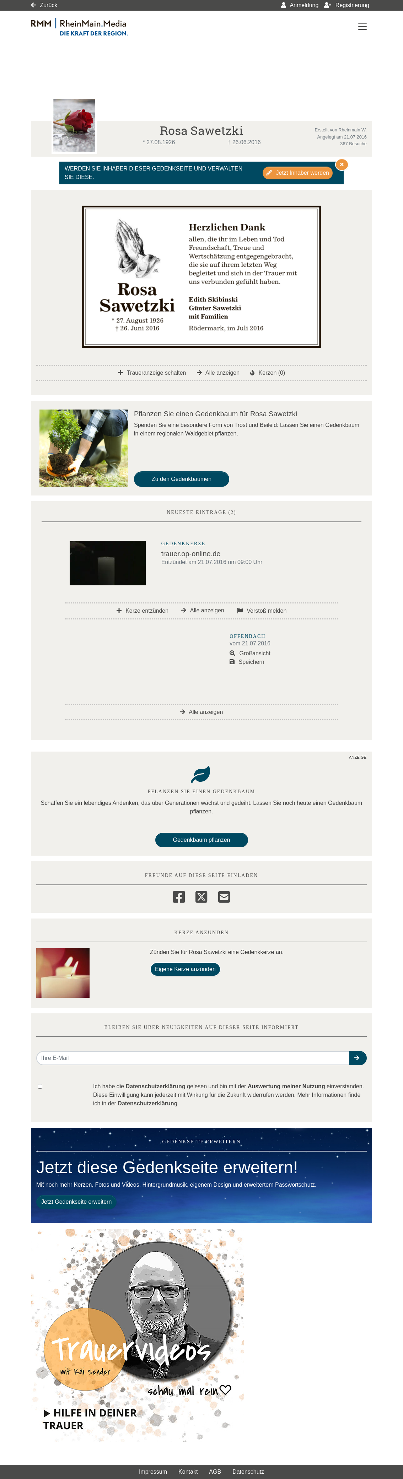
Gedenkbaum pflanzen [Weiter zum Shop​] (201, 840)
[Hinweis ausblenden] (342, 164)
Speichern (247, 662)
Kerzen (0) (267, 373)
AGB (215, 1472)
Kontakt (188, 1472)
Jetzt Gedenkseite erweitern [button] (76, 1202)
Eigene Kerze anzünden (185, 969)
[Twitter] (201, 895)
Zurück (44, 5)
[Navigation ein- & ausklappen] (362, 26)
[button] (358, 1058)
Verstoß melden (262, 611)
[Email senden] (193, 1058)
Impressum (153, 1472)
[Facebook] (179, 895)
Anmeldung (300, 5)
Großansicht (250, 653)
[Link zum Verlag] (92, 26)
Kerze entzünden (142, 611)
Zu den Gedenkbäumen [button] (181, 479)
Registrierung (346, 5)
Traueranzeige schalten (152, 373)
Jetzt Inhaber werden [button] (297, 173)
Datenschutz (248, 1472)
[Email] (224, 895)
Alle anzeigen (218, 373)
